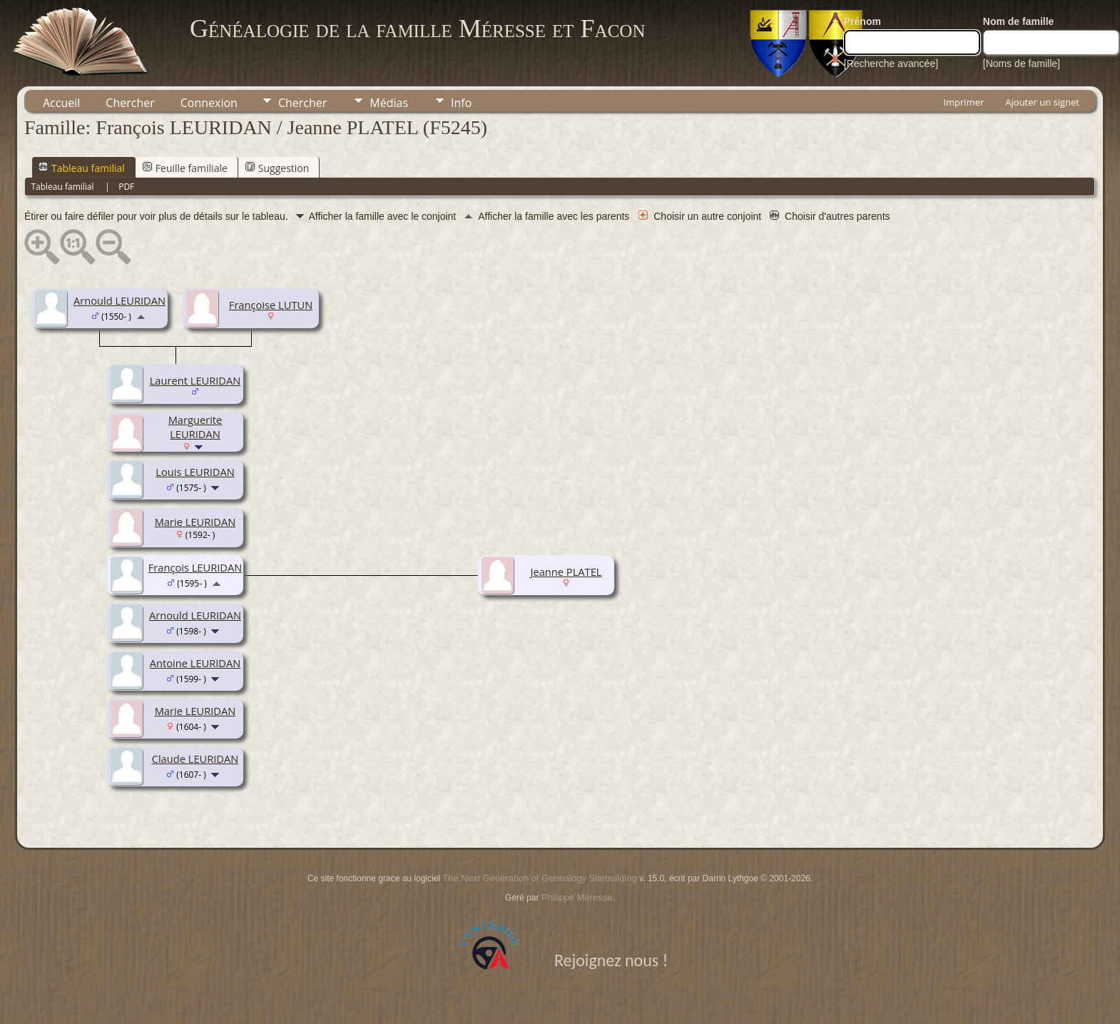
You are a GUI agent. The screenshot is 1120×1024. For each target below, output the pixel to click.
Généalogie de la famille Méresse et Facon (417, 28)
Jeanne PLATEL (566, 571)
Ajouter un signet (1042, 102)
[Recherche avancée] (891, 63)
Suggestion (277, 168)
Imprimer (963, 102)
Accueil (61, 103)
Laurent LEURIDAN (195, 380)
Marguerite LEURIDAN (195, 426)
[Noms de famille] (1021, 63)
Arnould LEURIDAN (119, 300)
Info (461, 103)
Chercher (130, 103)
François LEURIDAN (195, 567)
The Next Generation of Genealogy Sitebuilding (539, 878)
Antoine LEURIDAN (195, 663)
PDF (126, 187)
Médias (389, 103)
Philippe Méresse (577, 897)
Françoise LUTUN (270, 305)
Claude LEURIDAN (195, 758)
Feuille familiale (185, 168)
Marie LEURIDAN (195, 521)
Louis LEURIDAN (195, 472)
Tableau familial (82, 168)
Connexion (209, 103)
